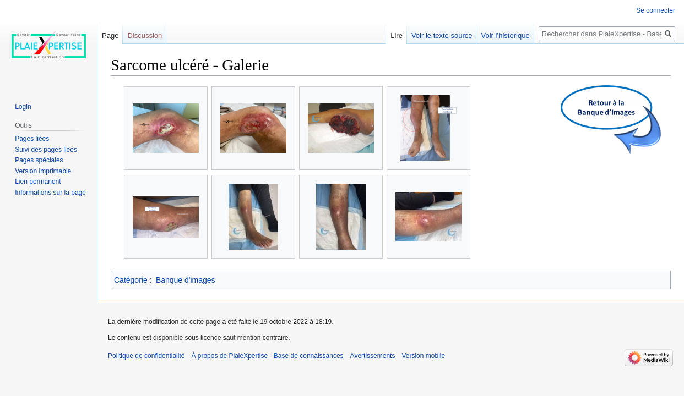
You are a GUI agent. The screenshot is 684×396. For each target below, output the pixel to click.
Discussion (144, 35)
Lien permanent (38, 181)
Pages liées (32, 138)
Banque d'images (185, 280)
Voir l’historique (505, 35)
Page (110, 35)
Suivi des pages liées (46, 149)
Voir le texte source (442, 35)
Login (23, 107)
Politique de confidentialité (146, 356)
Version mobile (423, 356)
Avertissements (372, 356)
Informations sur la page (50, 192)
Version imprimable (43, 171)
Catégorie (131, 280)
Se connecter (655, 10)
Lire (396, 35)
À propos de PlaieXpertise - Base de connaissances (267, 356)
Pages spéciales (39, 160)
